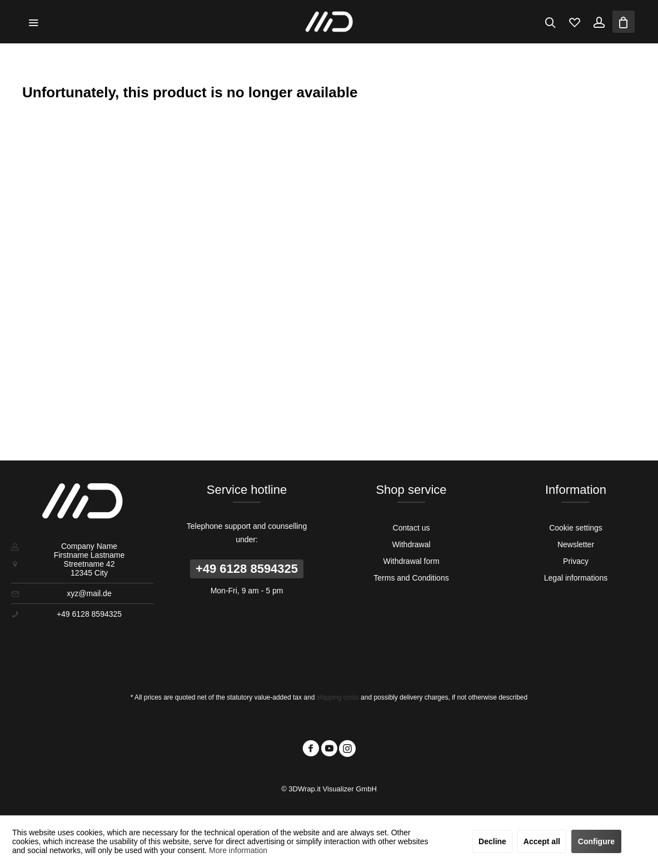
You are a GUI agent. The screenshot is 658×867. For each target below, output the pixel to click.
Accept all (542, 841)
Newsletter (575, 544)
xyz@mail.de (89, 593)
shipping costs (338, 697)
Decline (492, 841)
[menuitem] (33, 22)
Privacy (576, 561)
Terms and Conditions (410, 577)
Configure (596, 841)
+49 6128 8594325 (247, 569)
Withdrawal (411, 544)
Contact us (411, 527)
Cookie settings (575, 527)
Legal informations (575, 577)
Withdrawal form (411, 561)
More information (238, 850)
